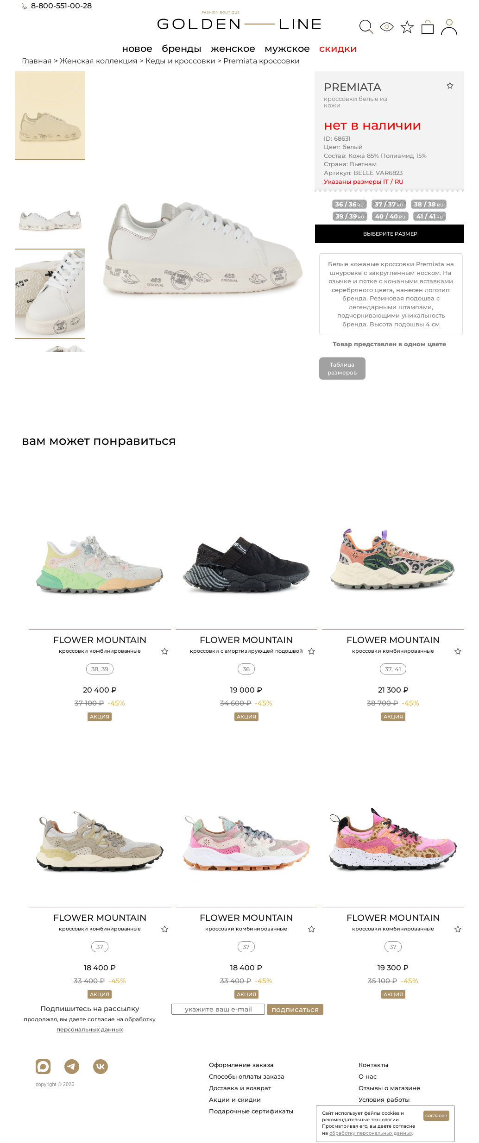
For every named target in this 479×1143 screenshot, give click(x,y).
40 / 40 (390, 216)
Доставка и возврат (240, 1088)
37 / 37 (389, 204)
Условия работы (384, 1099)
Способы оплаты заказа (246, 1076)
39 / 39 (350, 216)
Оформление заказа (241, 1064)
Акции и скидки (235, 1099)
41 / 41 (429, 216)
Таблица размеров (342, 368)
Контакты (373, 1064)
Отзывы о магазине (389, 1088)
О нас (368, 1076)
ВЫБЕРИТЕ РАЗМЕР (390, 234)
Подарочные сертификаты (251, 1111)
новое (137, 48)
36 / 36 (349, 204)
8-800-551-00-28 (57, 5)
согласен (436, 1115)
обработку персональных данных (370, 1133)
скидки (338, 48)
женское (233, 48)
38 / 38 (428, 204)
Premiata (352, 87)
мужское (287, 48)
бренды (182, 48)
